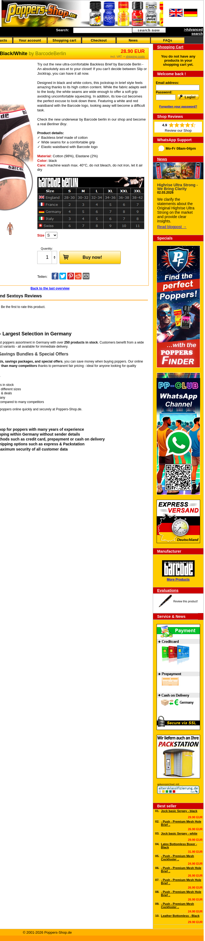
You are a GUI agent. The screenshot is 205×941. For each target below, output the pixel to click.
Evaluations (168, 590)
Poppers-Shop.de (68, 409)
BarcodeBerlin (50, 53)
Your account (30, 40)
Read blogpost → (172, 227)
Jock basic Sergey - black (179, 811)
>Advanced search (193, 31)
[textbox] (102, 30)
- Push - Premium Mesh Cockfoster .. (177, 857)
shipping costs (135, 56)
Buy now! (81, 257)
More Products (178, 579)
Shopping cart (64, 40)
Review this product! (185, 601)
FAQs (167, 40)
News (133, 40)
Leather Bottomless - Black (180, 915)
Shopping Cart (170, 47)
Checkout (99, 40)
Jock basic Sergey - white (179, 833)
